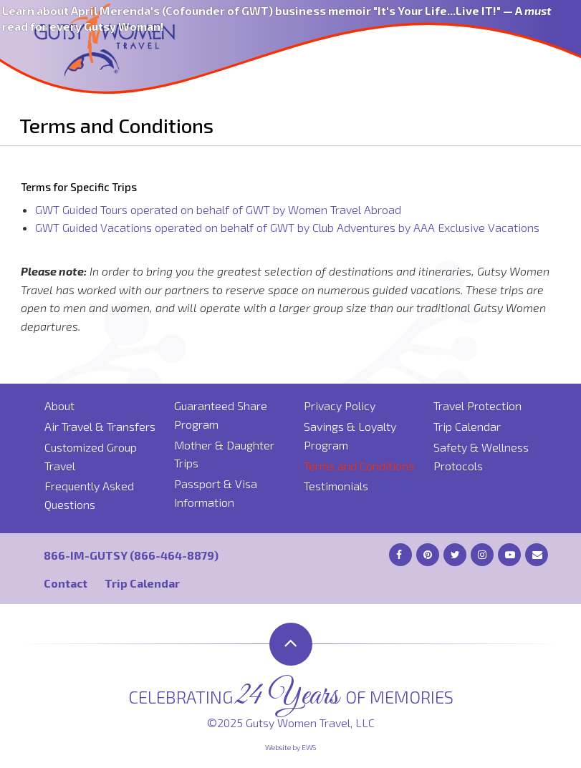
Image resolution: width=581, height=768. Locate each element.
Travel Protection (477, 405)
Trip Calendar (467, 426)
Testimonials (336, 485)
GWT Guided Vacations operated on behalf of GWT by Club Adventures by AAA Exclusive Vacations (287, 227)
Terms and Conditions (359, 465)
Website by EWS (290, 747)
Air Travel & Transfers (99, 426)
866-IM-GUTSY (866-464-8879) (131, 555)
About (59, 405)
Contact (65, 583)
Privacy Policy (339, 405)
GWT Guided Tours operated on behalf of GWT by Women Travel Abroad (218, 209)
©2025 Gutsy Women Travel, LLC (291, 722)
